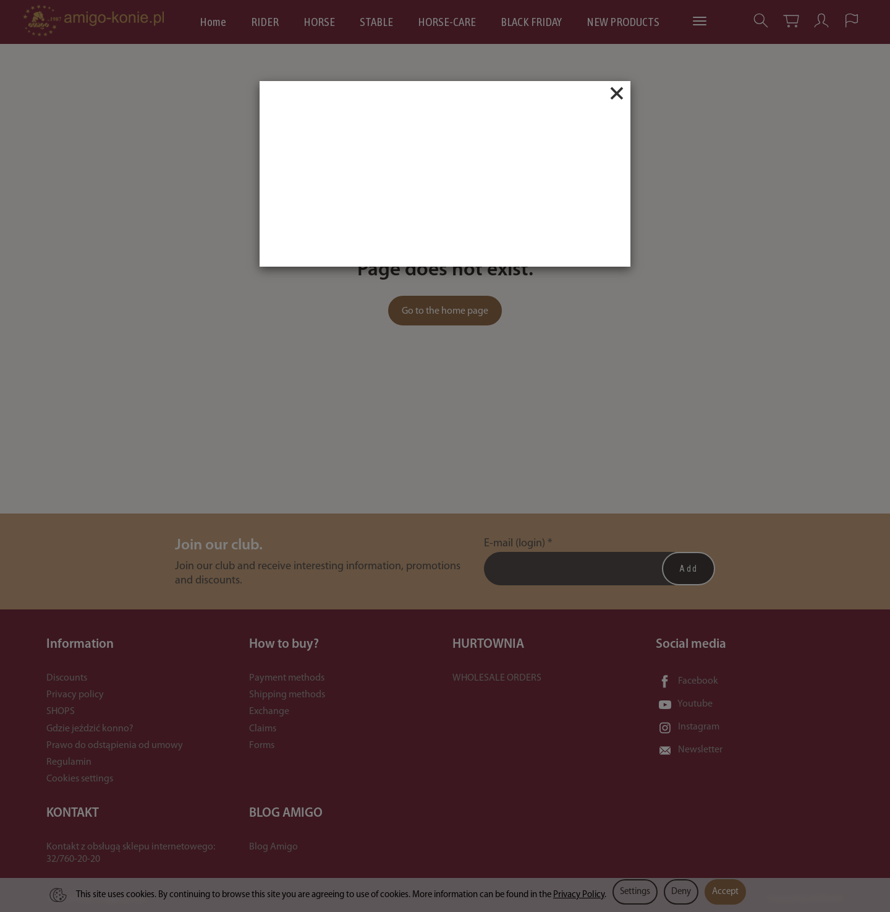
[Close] (616, 93)
